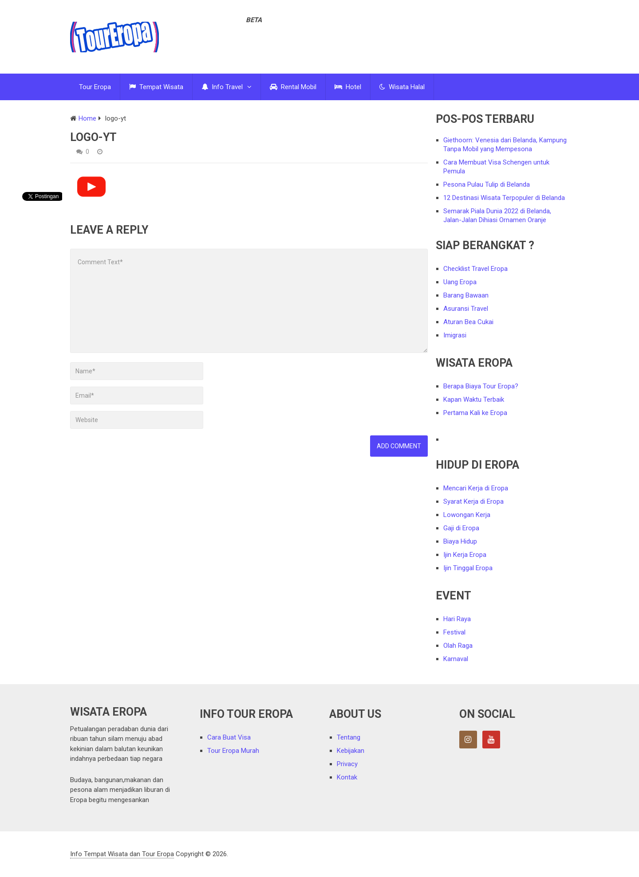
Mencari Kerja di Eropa (475, 488)
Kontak (347, 777)
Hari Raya (457, 619)
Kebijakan (350, 751)
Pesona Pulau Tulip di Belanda (486, 184)
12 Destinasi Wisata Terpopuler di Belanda (504, 198)
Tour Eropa (95, 87)
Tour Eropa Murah (233, 751)
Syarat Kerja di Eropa (473, 501)
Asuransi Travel (465, 309)
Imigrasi (454, 335)
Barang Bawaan (466, 295)
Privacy (347, 764)
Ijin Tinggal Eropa (468, 568)
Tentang (348, 737)
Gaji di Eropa (461, 528)
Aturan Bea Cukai (468, 322)
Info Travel (222, 87)
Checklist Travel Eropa (475, 269)
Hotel (348, 87)
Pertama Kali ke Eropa (475, 413)
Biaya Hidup (460, 541)
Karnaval (455, 659)
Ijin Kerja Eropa (464, 555)
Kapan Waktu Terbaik (473, 399)
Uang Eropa (460, 282)
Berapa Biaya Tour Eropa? (480, 386)
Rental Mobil (293, 87)
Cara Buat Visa (229, 737)
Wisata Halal (402, 87)
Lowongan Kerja (466, 515)
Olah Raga (458, 646)
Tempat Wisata (156, 87)
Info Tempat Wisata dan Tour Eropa (122, 854)
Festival (454, 632)
